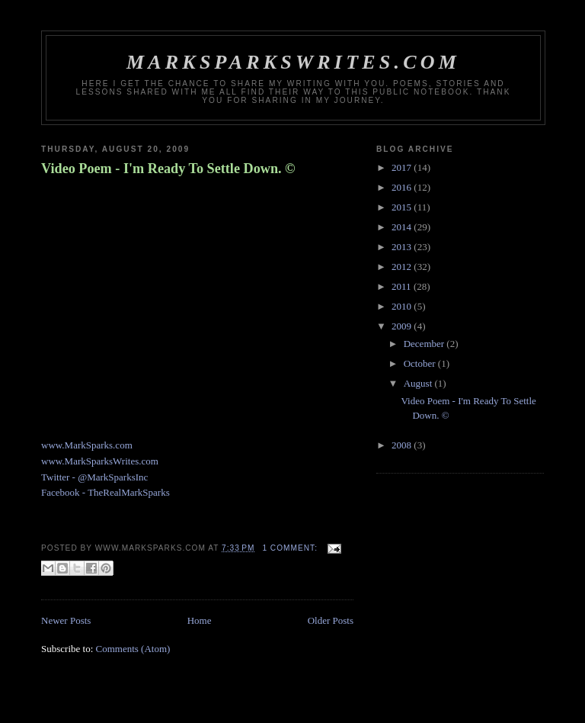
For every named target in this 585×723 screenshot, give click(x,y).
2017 (403, 167)
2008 (403, 445)
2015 (403, 207)
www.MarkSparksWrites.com (99, 461)
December (425, 343)
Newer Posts (66, 620)
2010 (403, 306)
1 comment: (291, 548)
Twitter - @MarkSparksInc (94, 477)
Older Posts (330, 620)
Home (199, 620)
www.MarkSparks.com (87, 445)
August (419, 383)
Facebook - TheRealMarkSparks (105, 492)
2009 (403, 326)
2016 (403, 187)
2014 (403, 227)
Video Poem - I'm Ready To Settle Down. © (168, 168)
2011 (403, 286)
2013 (403, 246)
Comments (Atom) (133, 648)
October (421, 363)
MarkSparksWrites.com (293, 62)
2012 (403, 266)
